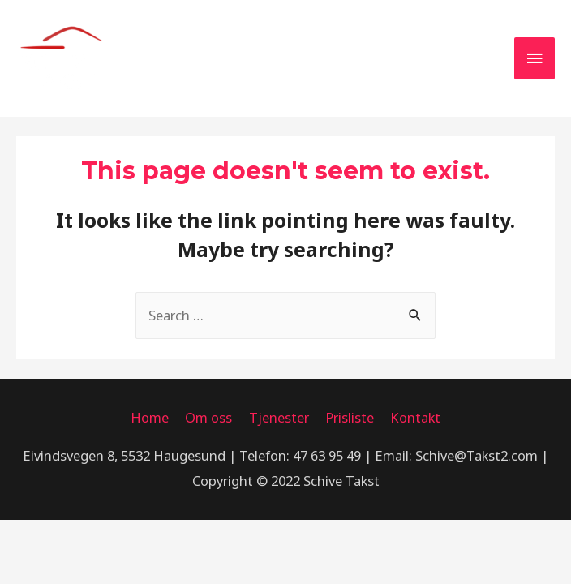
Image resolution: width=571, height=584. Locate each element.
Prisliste (349, 417)
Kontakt (415, 417)
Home (150, 417)
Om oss (208, 417)
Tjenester (279, 417)
